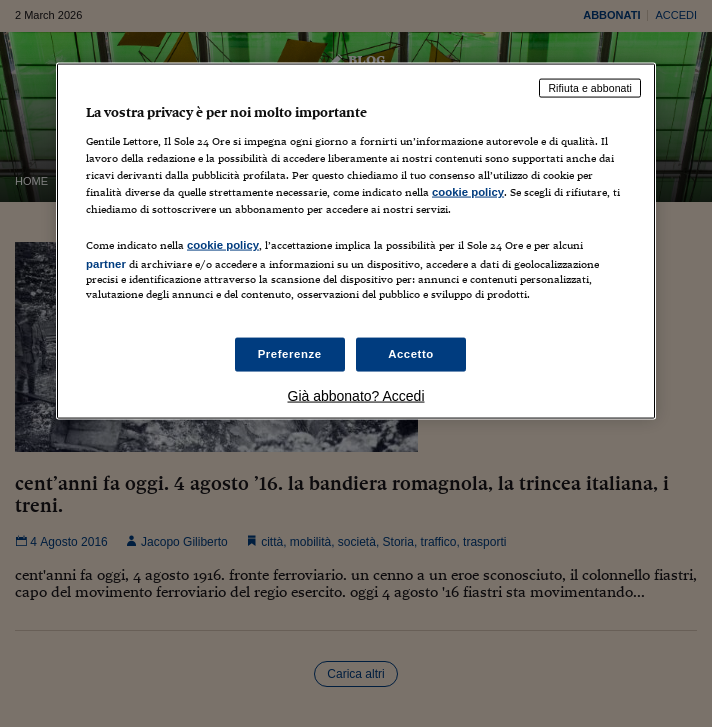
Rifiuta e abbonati (590, 88)
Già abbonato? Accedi (356, 396)
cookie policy (468, 191)
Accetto (411, 354)
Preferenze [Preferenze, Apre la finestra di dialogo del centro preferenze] (290, 354)
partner (106, 264)
